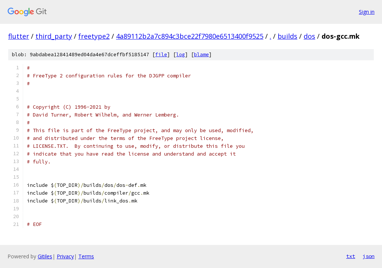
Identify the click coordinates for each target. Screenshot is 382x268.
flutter (18, 36)
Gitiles (45, 256)
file (161, 54)
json (369, 256)
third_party (53, 36)
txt (350, 256)
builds (287, 36)
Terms (86, 256)
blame (201, 54)
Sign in (367, 11)
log (180, 54)
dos (309, 36)
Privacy (65, 256)
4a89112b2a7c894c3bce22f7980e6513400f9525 (189, 36)
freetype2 (94, 36)
